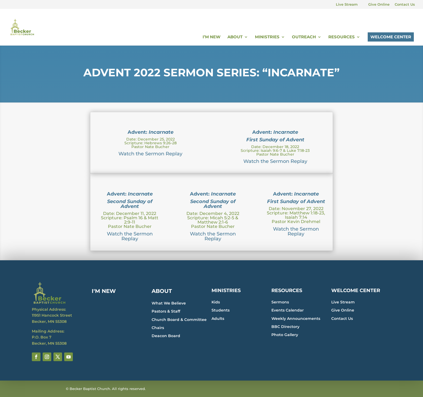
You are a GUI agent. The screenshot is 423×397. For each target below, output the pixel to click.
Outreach (304, 37)
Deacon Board (166, 335)
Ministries (267, 37)
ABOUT (162, 291)
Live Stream (347, 4)
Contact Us (405, 4)
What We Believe (169, 303)
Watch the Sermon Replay (150, 154)
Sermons (280, 302)
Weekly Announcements (295, 318)
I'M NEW (104, 291)
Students (221, 310)
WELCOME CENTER (355, 290)
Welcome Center (390, 36)
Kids (216, 302)
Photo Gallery (284, 334)
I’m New (211, 37)
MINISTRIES (226, 290)
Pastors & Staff (166, 311)
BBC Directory (285, 326)
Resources (341, 37)
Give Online (379, 4)
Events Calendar (287, 310)
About (235, 37)
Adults (218, 318)
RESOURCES (286, 290)
